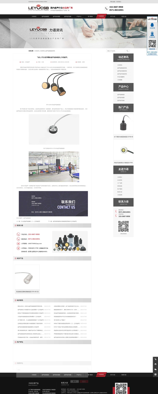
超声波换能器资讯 (50, 51)
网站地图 (112, 1)
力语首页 (36, 51)
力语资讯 (42, 51)
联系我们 (118, 1)
